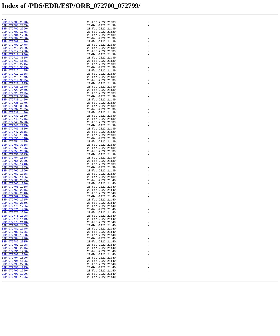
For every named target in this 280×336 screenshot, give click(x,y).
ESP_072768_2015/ (15, 225)
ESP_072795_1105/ (15, 310)
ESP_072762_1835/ (15, 205)
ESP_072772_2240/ (15, 252)
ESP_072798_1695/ (15, 329)
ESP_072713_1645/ (15, 70)
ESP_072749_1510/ (15, 159)
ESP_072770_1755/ (15, 244)
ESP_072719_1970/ (15, 89)
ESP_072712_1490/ (15, 58)
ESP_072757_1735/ (15, 197)
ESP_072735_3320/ (15, 124)
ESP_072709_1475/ (15, 50)
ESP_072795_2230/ (15, 314)
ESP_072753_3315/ (15, 182)
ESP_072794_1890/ (15, 306)
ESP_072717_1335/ (15, 85)
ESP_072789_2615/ (15, 294)
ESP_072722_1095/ (15, 97)
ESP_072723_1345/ (15, 101)
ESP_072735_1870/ (15, 120)
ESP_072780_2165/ (15, 267)
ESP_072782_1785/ (15, 275)
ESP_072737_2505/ (15, 128)
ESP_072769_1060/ (15, 232)
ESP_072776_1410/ (15, 259)
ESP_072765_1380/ (15, 217)
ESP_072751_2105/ (15, 166)
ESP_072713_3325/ (15, 77)
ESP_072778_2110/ (15, 263)
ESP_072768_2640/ (15, 228)
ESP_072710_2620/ (15, 54)
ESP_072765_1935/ (15, 221)
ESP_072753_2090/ (15, 178)
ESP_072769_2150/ (15, 240)
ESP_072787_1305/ (15, 290)
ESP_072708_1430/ (15, 46)
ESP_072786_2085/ (15, 286)
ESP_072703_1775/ (15, 35)
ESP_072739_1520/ (15, 135)
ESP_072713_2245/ (15, 74)
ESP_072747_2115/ (15, 155)
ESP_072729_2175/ (15, 108)
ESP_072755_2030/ (15, 190)
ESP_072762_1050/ (15, 201)
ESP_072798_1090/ (15, 325)
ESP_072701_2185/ (15, 27)
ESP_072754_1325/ (15, 186)
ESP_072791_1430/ (15, 298)
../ (4, 19)
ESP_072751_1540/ (15, 163)
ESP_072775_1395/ (15, 255)
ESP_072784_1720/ (15, 283)
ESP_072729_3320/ (15, 112)
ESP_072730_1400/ (15, 116)
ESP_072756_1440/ (15, 194)
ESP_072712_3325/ (15, 66)
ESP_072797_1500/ (15, 321)
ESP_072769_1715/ (15, 236)
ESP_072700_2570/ (15, 23)
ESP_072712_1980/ (15, 62)
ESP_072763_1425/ (15, 209)
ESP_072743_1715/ (15, 139)
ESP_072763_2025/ (15, 213)
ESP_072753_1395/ (15, 174)
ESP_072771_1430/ (15, 248)
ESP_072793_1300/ (15, 302)
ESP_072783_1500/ (15, 279)
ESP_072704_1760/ (15, 39)
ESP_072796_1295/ (15, 317)
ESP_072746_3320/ (15, 151)
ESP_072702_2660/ (15, 31)
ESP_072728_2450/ (15, 104)
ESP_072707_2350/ (15, 43)
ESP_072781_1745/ (15, 271)
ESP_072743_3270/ (15, 143)
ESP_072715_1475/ (15, 81)
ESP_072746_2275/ (15, 147)
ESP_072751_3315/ (15, 170)
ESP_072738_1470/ (15, 132)
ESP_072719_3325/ (15, 93)
